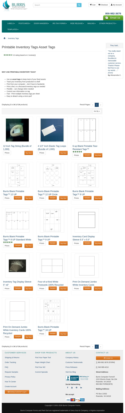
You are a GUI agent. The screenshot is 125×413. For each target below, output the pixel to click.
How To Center (10, 382)
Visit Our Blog (71, 372)
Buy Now (29, 153)
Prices (7, 153)
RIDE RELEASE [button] (77, 23)
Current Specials (41, 372)
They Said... (114, 45)
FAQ (6, 367)
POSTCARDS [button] (24, 23)
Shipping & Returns (12, 357)
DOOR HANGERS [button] (41, 23)
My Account (116, 5)
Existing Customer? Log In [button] (17, 392)
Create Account (10, 386)
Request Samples (11, 372)
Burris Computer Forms (71, 405)
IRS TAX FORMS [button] (60, 23)
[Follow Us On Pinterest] (76, 387)
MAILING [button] (92, 23)
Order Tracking (10, 362)
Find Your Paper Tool (43, 357)
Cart (92, 5)
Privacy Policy (10, 377)
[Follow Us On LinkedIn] (81, 387)
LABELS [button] (11, 23)
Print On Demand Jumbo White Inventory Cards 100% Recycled (17, 330)
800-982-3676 (113, 13)
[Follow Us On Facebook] (68, 387)
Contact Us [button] (108, 358)
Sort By (97, 111)
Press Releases (71, 367)
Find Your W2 (40, 367)
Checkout (103, 5)
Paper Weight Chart (42, 362)
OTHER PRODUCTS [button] (107, 23)
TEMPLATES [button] (12, 29)
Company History (72, 357)
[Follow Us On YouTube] (72, 387)
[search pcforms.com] (79, 5)
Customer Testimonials (74, 362)
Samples (87, 155)
